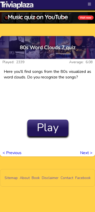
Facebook (83, 177)
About (25, 177)
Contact (67, 177)
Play (48, 127)
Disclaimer (50, 177)
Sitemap (11, 177)
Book (36, 177)
